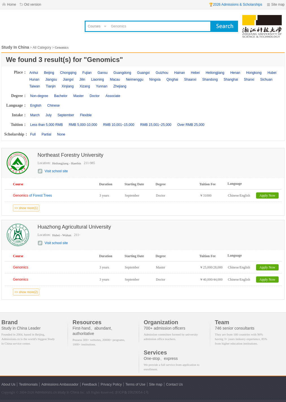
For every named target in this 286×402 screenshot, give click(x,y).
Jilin (82, 79)
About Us (8, 384)
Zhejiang (119, 86)
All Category (42, 48)
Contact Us (174, 384)
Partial (46, 134)
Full (33, 134)
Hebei (195, 73)
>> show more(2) (26, 292)
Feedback (89, 384)
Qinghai (172, 79)
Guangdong (122, 73)
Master (78, 96)
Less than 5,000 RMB (46, 125)
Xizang (85, 86)
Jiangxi (68, 79)
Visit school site (56, 171)
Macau (115, 79)
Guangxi (143, 73)
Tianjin (51, 86)
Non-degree (39, 96)
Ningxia (155, 79)
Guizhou (162, 73)
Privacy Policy (111, 384)
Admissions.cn (46, 392)
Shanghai (231, 79)
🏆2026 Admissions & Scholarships (235, 5)
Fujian (87, 73)
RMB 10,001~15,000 (118, 125)
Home (11, 5)
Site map (278, 5)
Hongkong (254, 73)
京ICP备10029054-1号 (132, 392)
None (61, 134)
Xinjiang (68, 86)
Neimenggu (134, 79)
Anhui (33, 73)
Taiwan (34, 86)
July (48, 115)
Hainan (179, 73)
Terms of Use (135, 384)
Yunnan (102, 86)
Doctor (94, 96)
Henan (235, 73)
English (35, 106)
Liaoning (97, 79)
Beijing (49, 73)
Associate (113, 96)
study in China (68, 392)
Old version (32, 5)
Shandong (210, 79)
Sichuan (266, 79)
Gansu (102, 73)
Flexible (85, 115)
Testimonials (28, 384)
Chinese (53, 106)
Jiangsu (51, 79)
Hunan (34, 79)
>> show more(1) (26, 208)
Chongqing (68, 73)
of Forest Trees (32, 195)
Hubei (272, 73)
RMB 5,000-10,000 (83, 125)
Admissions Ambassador (59, 384)
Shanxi (249, 79)
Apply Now (267, 195)
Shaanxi (190, 79)
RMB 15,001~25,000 (155, 125)
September (66, 115)
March (35, 115)
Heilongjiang (215, 73)
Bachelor (60, 96)
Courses (94, 26)
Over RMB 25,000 (190, 125)
